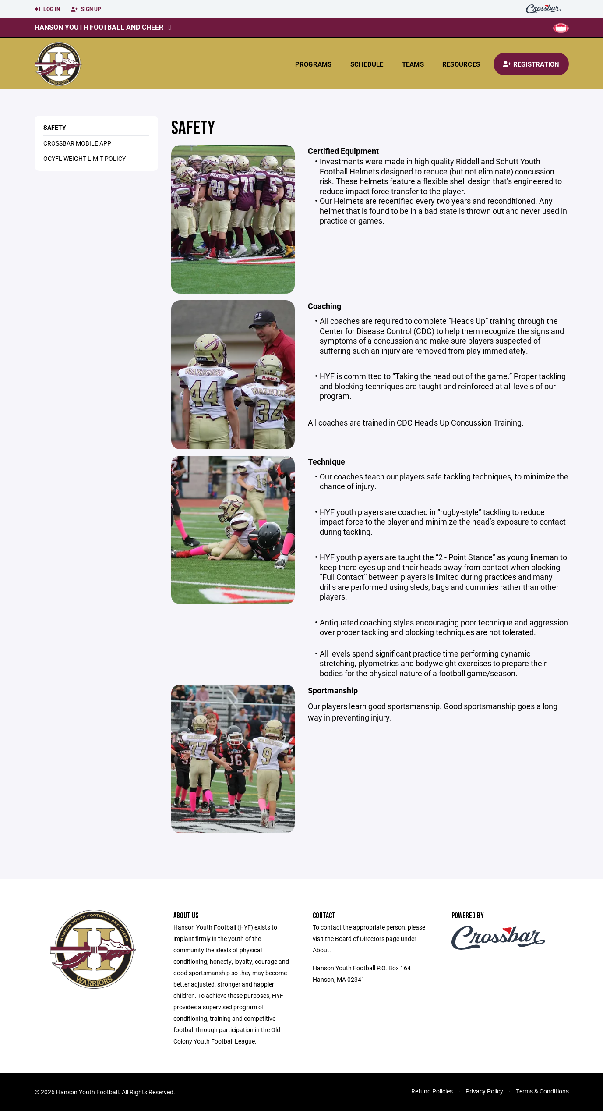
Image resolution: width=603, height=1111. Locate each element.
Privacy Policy (484, 1091)
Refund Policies (432, 1091)
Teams (413, 64)
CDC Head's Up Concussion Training (459, 422)
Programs (313, 64)
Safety (54, 127)
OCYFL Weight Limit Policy (84, 158)
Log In (47, 9)
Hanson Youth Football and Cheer (99, 27)
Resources (461, 64)
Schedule (367, 64)
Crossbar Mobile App (77, 143)
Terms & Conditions (542, 1091)
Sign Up (86, 9)
